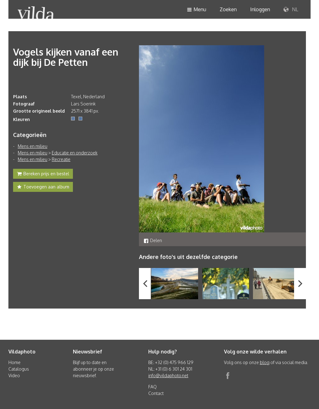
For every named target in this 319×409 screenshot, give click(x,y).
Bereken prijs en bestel (43, 174)
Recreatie (61, 159)
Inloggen (260, 9)
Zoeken (228, 9)
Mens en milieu (32, 146)
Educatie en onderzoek (75, 152)
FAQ (152, 386)
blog (264, 362)
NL (290, 9)
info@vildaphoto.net (168, 375)
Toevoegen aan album (43, 187)
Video (14, 375)
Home (14, 362)
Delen (153, 240)
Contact (156, 393)
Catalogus (18, 369)
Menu (196, 9)
